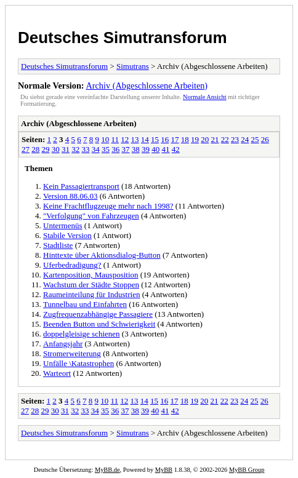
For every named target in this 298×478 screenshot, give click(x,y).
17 (175, 139)
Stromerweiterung (72, 353)
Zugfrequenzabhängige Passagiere (98, 314)
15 (155, 139)
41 (166, 149)
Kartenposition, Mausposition (91, 274)
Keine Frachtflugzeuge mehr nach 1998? (108, 205)
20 (205, 139)
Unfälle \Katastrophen (78, 363)
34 (96, 149)
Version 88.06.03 (70, 196)
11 (115, 139)
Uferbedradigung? (72, 264)
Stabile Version (67, 235)
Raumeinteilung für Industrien (91, 294)
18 (185, 139)
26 (265, 139)
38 (136, 149)
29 (46, 149)
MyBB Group (246, 469)
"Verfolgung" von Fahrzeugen (91, 215)
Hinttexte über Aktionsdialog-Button (102, 255)
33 (86, 149)
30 (56, 149)
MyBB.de (107, 469)
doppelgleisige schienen (81, 333)
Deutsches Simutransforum (122, 37)
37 (126, 149)
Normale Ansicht (205, 97)
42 (176, 149)
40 (155, 149)
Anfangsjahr (63, 343)
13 (135, 139)
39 (146, 149)
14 (145, 139)
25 (255, 139)
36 (115, 149)
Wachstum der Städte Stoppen (91, 284)
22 (225, 139)
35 (106, 149)
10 (105, 139)
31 (66, 149)
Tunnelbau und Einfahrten (85, 304)
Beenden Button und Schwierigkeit (99, 324)
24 (245, 139)
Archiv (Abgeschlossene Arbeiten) (146, 85)
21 (215, 139)
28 (35, 149)
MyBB (163, 469)
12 (125, 139)
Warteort (57, 373)
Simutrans (132, 66)
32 (75, 149)
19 (195, 139)
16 (165, 139)
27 (26, 149)
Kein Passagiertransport (81, 186)
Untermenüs (63, 225)
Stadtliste (58, 245)
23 (235, 139)
